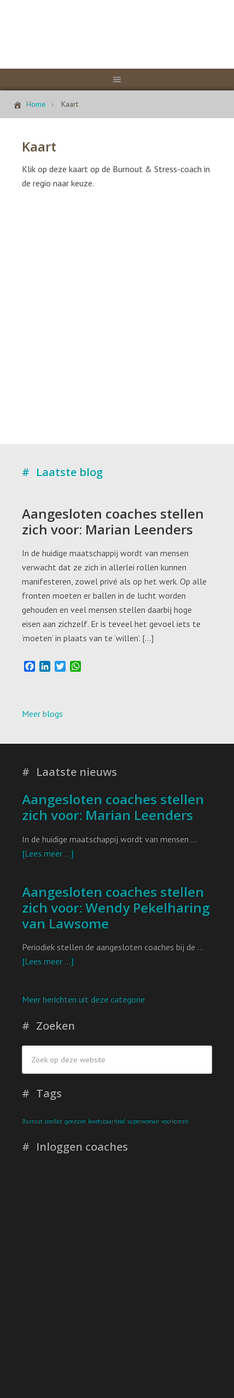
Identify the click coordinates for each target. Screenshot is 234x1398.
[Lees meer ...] (47, 853)
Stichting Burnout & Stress (117, 30)
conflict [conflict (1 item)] (53, 1121)
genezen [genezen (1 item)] (75, 1121)
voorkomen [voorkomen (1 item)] (174, 1121)
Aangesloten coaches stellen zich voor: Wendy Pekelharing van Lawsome (115, 907)
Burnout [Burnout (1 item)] (32, 1121)
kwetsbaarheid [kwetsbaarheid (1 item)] (106, 1121)
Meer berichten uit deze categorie (83, 999)
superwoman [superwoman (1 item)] (143, 1121)
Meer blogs (42, 713)
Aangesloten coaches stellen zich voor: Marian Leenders (113, 521)
